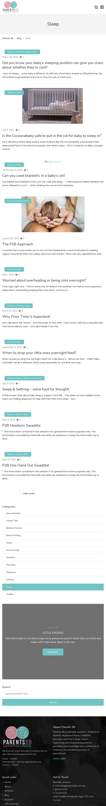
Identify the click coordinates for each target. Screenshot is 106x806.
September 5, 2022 (12, 347)
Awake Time (12, 520)
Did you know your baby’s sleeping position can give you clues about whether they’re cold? (52, 65)
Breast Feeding (13, 535)
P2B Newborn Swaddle (21, 425)
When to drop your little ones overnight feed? (39, 352)
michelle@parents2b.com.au (70, 785)
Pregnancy (11, 572)
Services (9, 790)
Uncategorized (35, 378)
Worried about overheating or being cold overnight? (44, 280)
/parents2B (61, 792)
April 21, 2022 (8, 419)
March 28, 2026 (10, 57)
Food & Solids (12, 550)
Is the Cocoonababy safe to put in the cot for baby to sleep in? (51, 135)
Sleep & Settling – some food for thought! (35, 389)
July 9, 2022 (8, 383)
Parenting (20, 52)
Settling (28, 52)
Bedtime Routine (14, 528)
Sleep (34, 52)
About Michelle (13, 513)
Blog (7, 795)
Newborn (11, 52)
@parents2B (60, 789)
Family (9, 542)
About (8, 786)
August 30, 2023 (10, 238)
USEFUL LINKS (59, 758)
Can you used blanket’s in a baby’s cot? (33, 175)
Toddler (10, 594)
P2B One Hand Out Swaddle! (25, 465)
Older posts (29, 493)
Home (8, 782)
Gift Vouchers (12, 803)
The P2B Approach (17, 244)
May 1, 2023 (8, 274)
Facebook (52, 652)
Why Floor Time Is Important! (26, 316)
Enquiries (9, 799)
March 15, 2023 (9, 310)
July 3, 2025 (8, 129)
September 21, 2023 (12, 169)
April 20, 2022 (9, 459)
